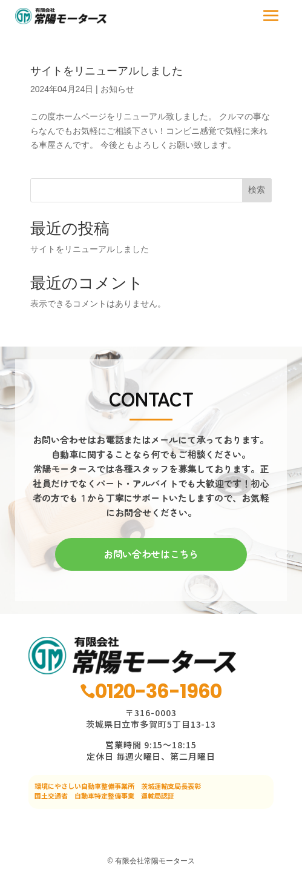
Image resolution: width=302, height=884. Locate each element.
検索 (256, 189)
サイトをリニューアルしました (106, 71)
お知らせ (117, 89)
